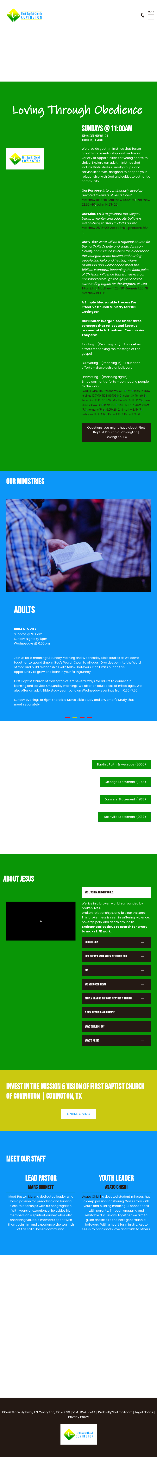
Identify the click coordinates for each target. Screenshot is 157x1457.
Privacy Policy (78, 1417)
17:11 (84, 410)
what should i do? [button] (94, 1027)
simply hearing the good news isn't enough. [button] (108, 998)
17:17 (131, 405)
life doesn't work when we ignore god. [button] (106, 956)
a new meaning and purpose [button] (100, 1012)
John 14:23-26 (107, 204)
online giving (78, 1114)
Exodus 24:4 (90, 391)
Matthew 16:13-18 (94, 200)
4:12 (102, 414)
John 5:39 (110, 405)
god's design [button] (91, 942)
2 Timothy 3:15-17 (129, 410)
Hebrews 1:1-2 (90, 414)
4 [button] (89, 717)
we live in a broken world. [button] (99, 892)
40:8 (142, 396)
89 (110, 396)
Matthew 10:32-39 (121, 200)
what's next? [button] (92, 1041)
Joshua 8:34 (142, 391)
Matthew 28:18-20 (95, 228)
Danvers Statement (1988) (125, 799)
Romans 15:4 (96, 410)
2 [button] (74, 717)
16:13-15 (122, 405)
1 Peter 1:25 (114, 414)
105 (114, 396)
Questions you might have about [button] (116, 432)
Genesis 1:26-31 (136, 288)
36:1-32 (106, 400)
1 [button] (67, 717)
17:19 (129, 391)
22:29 (138, 400)
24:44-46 (95, 405)
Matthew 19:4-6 (93, 293)
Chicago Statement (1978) (125, 782)
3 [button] (82, 717)
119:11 (105, 396)
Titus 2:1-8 (89, 288)
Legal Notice (144, 1412)
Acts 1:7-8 (117, 228)
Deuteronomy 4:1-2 (112, 391)
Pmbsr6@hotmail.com (115, 1412)
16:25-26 (111, 410)
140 (119, 396)
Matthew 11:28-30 (111, 288)
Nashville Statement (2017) (124, 817)
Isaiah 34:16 (130, 396)
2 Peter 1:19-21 (131, 414)
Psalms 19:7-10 (91, 396)
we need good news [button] (95, 984)
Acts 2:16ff (142, 405)
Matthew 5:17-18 (123, 400)
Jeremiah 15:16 (91, 400)
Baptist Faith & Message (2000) (121, 764)
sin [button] (86, 970)
